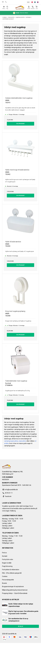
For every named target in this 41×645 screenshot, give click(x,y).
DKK (28, 2)
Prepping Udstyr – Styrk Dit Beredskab (14, 593)
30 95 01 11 (6, 2)
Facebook (6, 496)
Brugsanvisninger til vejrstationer (13, 586)
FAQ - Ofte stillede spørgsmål (11, 573)
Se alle (20, 626)
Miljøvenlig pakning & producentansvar (15, 590)
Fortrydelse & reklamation (10, 569)
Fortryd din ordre (7, 559)
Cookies (4, 576)
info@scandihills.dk (3, 2)
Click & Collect (20, 13)
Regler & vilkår (6, 563)
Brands (4, 583)
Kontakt (4, 556)
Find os (4, 552)
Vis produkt (20, 123)
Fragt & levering (7, 566)
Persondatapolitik (8, 580)
